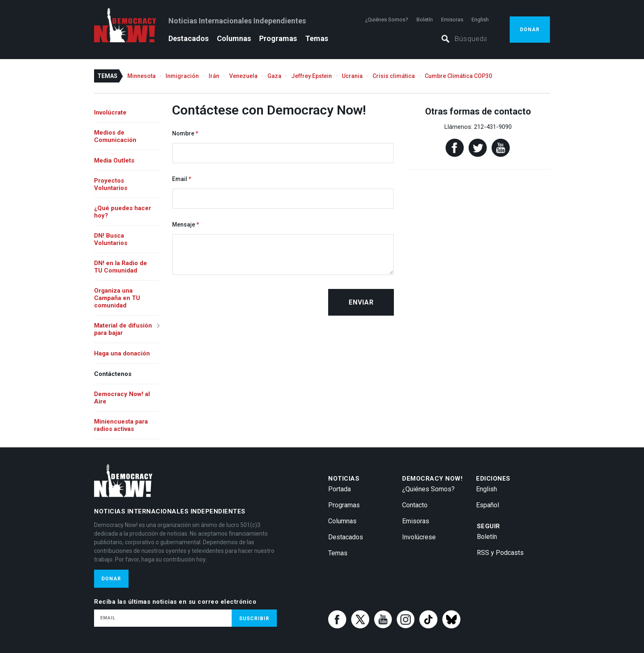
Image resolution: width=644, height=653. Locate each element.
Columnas (234, 38)
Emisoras (452, 19)
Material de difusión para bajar (123, 329)
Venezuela (243, 76)
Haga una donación (122, 353)
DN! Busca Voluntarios (110, 239)
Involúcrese (419, 537)
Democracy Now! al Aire (122, 397)
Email (179, 179)
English (480, 19)
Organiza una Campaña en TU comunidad (117, 298)
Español (487, 505)
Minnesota (141, 76)
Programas (278, 38)
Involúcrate (110, 112)
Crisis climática (394, 76)
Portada (339, 489)
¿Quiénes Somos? (386, 19)
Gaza (274, 76)
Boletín (424, 19)
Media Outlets (114, 160)
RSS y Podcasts (500, 553)
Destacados (188, 38)
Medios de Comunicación (115, 136)
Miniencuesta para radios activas (121, 425)
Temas (316, 38)
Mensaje (183, 224)
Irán (214, 76)
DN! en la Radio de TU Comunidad (120, 266)
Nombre (183, 133)
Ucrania (352, 76)
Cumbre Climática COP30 (458, 76)
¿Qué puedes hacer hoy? (122, 211)
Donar (530, 29)
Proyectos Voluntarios (110, 184)
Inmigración (182, 76)
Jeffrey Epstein (311, 76)
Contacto (415, 505)
